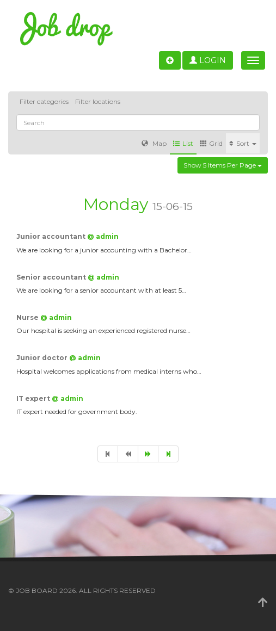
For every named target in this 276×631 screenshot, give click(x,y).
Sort (242, 143)
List (183, 143)
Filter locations (97, 101)
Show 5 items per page (222, 165)
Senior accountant (52, 277)
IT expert (34, 398)
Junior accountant (51, 236)
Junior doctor (42, 358)
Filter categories (44, 101)
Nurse (28, 317)
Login (207, 60)
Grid (211, 143)
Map (154, 143)
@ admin (103, 236)
